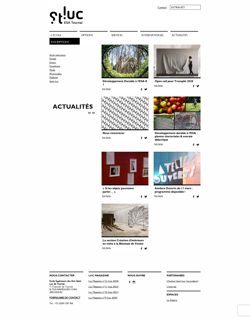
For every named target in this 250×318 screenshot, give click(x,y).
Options (87, 35)
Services (117, 35)
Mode (52, 70)
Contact (162, 7)
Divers (52, 62)
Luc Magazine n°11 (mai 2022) (104, 286)
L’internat (171, 286)
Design (52, 58)
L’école (56, 35)
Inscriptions (60, 42)
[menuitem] (64, 34)
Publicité (53, 77)
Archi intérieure (57, 55)
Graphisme (54, 66)
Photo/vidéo (55, 74)
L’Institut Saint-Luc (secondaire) (182, 281)
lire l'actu (106, 88)
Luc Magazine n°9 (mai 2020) (103, 297)
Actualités (180, 35)
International (152, 35)
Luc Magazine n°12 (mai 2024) (104, 281)
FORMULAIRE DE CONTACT (64, 297)
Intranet (178, 7)
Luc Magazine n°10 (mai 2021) (104, 292)
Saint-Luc (54, 81)
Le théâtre (172, 300)
